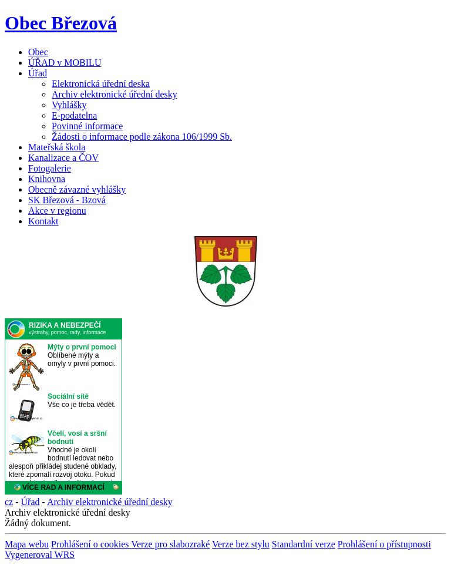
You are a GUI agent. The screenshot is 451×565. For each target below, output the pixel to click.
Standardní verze (303, 544)
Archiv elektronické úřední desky (114, 94)
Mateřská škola (56, 147)
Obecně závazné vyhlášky (77, 189)
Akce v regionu (57, 211)
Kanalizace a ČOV (63, 158)
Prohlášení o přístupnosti (384, 544)
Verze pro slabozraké (170, 544)
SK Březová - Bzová (67, 200)
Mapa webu (27, 544)
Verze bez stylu (241, 544)
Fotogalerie (49, 168)
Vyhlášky (69, 105)
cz (9, 502)
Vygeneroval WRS (40, 555)
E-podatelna (74, 115)
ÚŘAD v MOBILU (64, 63)
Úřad (37, 73)
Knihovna (46, 179)
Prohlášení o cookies (91, 544)
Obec (38, 52)
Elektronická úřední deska (101, 84)
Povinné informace (87, 126)
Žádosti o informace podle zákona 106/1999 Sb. (142, 137)
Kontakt (43, 221)
